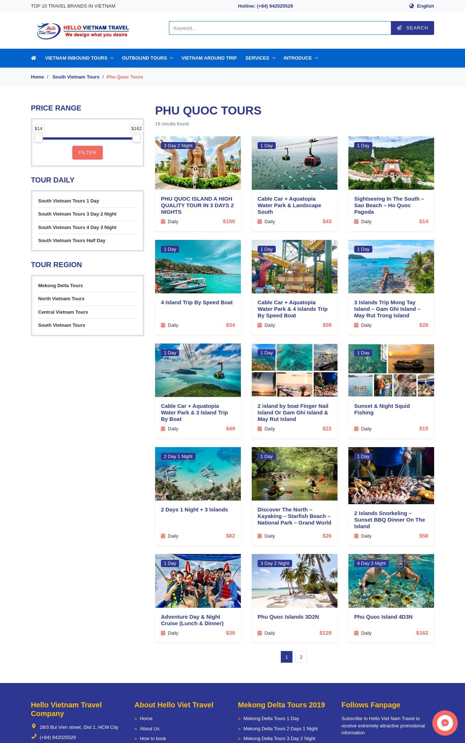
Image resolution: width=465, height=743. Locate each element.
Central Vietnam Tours (63, 312)
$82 (230, 536)
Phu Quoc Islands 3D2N (288, 617)
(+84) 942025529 (53, 737)
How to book (153, 738)
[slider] (38, 138)
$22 (327, 428)
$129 (326, 633)
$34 (230, 325)
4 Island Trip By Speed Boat (197, 302)
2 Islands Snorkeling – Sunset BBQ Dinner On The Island (389, 519)
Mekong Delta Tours (60, 285)
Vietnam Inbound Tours (76, 58)
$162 (422, 633)
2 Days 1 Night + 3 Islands (194, 509)
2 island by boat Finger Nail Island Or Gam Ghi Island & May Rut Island (293, 412)
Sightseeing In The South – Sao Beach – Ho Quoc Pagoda (389, 205)
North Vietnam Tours (61, 298)
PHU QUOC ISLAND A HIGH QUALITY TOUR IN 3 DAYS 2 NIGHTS (197, 205)
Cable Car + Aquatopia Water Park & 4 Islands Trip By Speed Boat (293, 308)
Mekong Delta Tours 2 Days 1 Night (280, 728)
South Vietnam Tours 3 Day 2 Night (77, 214)
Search (412, 28)
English (425, 6)
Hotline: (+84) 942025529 (265, 6)
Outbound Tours (144, 58)
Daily (169, 221)
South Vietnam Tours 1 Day (68, 201)
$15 (423, 428)
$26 (327, 536)
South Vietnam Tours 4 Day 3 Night (77, 227)
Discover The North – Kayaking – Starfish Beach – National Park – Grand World (294, 516)
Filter (87, 152)
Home (37, 77)
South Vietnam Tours (76, 77)
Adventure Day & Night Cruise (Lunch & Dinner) (192, 620)
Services (258, 58)
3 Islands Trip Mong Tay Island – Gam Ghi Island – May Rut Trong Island (387, 308)
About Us (149, 728)
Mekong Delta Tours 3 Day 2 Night (279, 738)
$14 (423, 221)
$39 (230, 633)
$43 (327, 221)
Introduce (298, 58)
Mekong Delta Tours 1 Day (271, 718)
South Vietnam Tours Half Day (71, 240)
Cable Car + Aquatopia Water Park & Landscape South (289, 205)
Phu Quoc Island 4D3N (383, 617)
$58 (327, 325)
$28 (423, 325)
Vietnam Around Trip (209, 58)
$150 (229, 221)
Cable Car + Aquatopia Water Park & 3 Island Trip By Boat (194, 412)
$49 (230, 428)
